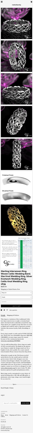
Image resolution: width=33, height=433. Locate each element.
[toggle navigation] (2, 1)
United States (12, 289)
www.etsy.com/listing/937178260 (10, 341)
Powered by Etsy (5, 430)
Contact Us (25, 415)
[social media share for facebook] (1, 310)
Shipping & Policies (13, 315)
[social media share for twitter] (4, 310)
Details (3, 315)
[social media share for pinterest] (7, 310)
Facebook (3, 421)
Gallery (3, 416)
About (6, 415)
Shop (2, 415)
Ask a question (13, 310)
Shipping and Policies (15, 415)
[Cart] (31, 2)
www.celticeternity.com (8, 368)
